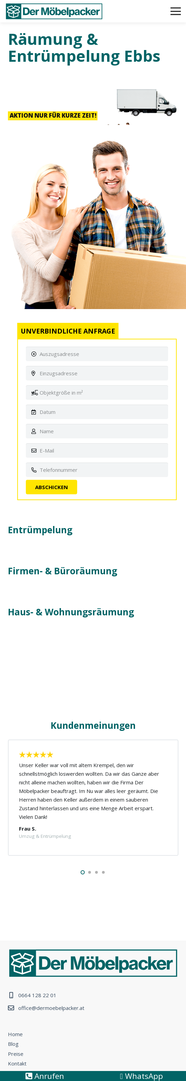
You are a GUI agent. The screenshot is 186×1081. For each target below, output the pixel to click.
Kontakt (17, 1063)
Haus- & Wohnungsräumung (71, 612)
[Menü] (175, 11)
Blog (13, 1043)
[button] (82, 872)
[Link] (54, 11)
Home (15, 1034)
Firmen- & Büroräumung (62, 571)
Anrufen (44, 1076)
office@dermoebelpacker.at (51, 1007)
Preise (15, 1053)
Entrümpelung (40, 530)
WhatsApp (141, 1076)
